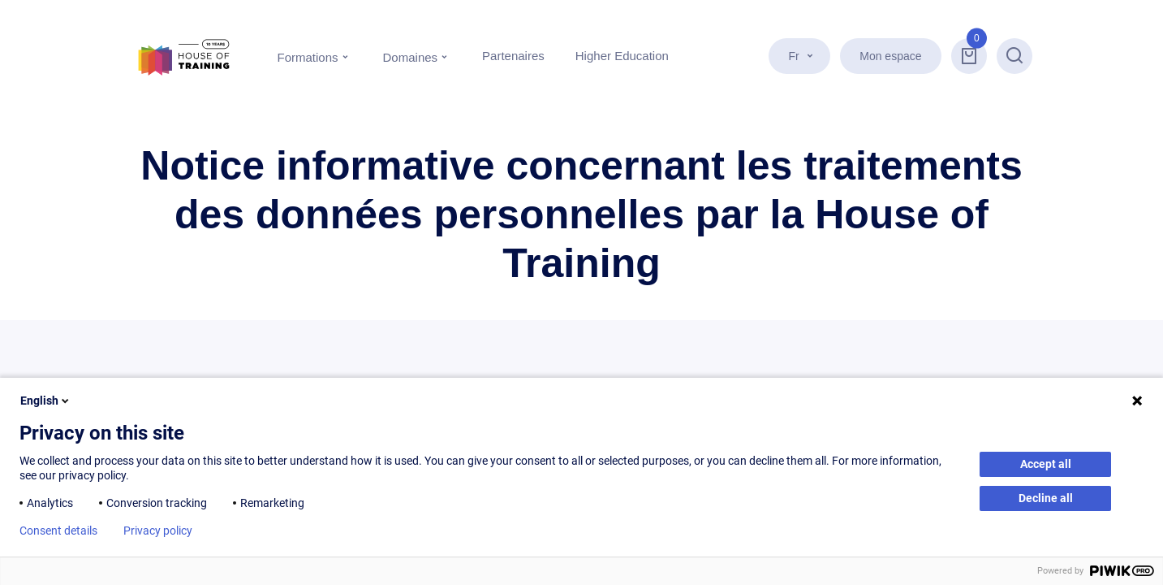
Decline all (1046, 498)
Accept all (1045, 463)
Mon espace (890, 56)
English (45, 400)
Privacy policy (157, 530)
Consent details (58, 530)
